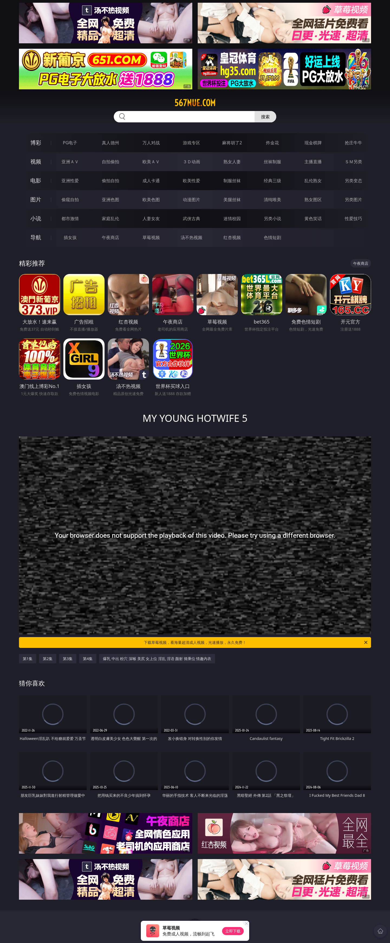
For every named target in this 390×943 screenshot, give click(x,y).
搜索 (265, 117)
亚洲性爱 (70, 181)
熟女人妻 (232, 162)
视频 (35, 161)
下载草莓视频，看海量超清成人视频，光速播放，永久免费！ (256, 642)
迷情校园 (232, 218)
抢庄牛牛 (353, 143)
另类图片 (353, 200)
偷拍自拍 (110, 181)
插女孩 (70, 237)
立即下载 (232, 931)
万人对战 (151, 143)
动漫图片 (191, 200)
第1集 (27, 658)
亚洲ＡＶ (70, 162)
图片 (35, 199)
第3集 (68, 658)
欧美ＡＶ (151, 162)
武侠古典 (191, 218)
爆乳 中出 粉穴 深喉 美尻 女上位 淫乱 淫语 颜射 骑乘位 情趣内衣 (157, 658)
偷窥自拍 (70, 200)
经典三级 (272, 181)
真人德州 (110, 143)
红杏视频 (232, 237)
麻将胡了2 (232, 143)
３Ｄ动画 (191, 162)
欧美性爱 (191, 181)
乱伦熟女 (313, 181)
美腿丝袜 (232, 200)
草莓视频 (151, 237)
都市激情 (70, 218)
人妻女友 (151, 218)
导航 (35, 237)
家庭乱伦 (110, 218)
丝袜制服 (272, 162)
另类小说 (272, 218)
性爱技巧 (353, 218)
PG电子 (70, 143)
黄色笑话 (313, 218)
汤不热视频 (191, 237)
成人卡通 (151, 181)
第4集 (88, 658)
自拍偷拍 (110, 162)
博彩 (35, 142)
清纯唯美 (272, 200)
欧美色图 (151, 200)
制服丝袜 (232, 181)
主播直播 (313, 162)
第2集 (48, 658)
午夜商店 (110, 237)
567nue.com (195, 102)
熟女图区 (313, 200)
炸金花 (272, 143)
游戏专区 (191, 143)
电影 (35, 180)
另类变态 (353, 181)
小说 (35, 218)
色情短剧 (272, 237)
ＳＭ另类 (353, 162)
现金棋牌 (313, 143)
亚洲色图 (110, 200)
